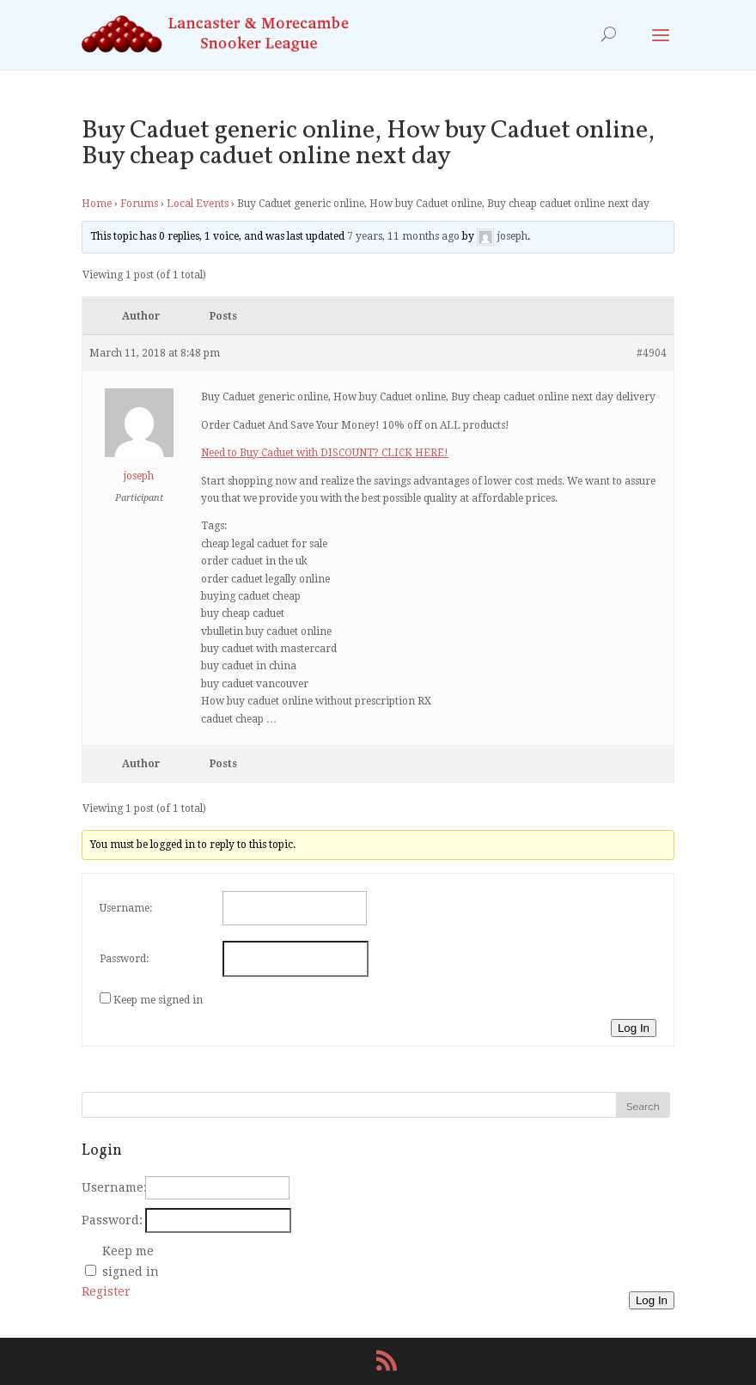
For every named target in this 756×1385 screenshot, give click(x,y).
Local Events (198, 204)
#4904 (652, 353)
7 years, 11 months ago (403, 237)
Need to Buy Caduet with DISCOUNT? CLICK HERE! (324, 453)
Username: (126, 908)
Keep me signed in (158, 1000)
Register (106, 1291)
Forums (139, 204)
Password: (124, 959)
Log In (633, 1028)
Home (97, 204)
